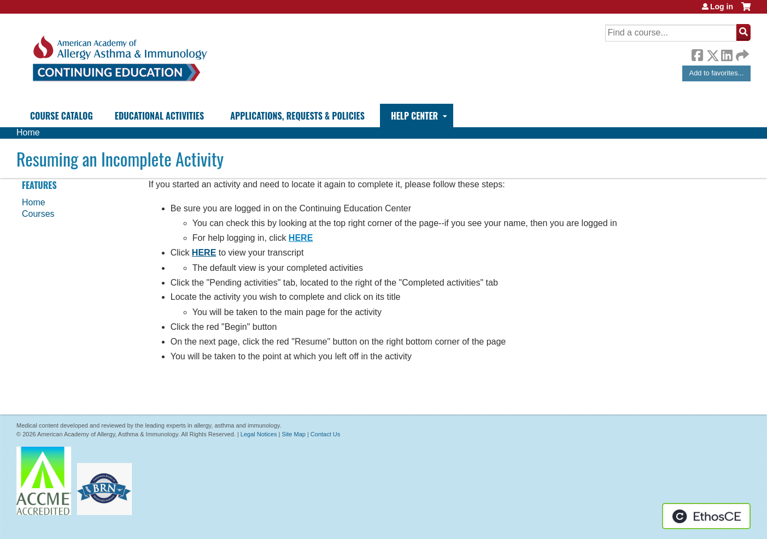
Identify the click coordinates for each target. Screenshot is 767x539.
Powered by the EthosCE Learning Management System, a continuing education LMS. (706, 516)
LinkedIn (726, 53)
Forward (741, 52)
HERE (301, 237)
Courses (38, 213)
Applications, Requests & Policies (297, 115)
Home (28, 132)
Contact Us (325, 434)
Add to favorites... (716, 73)
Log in (721, 6)
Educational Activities (159, 115)
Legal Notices (259, 434)
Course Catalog (61, 115)
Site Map (293, 434)
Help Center (414, 115)
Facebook (697, 53)
